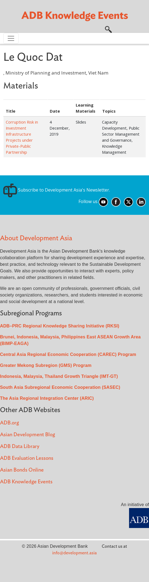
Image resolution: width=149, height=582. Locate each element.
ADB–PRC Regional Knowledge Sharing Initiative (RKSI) (59, 326)
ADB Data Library (19, 446)
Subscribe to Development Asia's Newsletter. (56, 190)
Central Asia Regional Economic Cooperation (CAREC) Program (68, 354)
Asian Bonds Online (22, 470)
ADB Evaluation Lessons (26, 458)
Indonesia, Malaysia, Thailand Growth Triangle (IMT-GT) (59, 376)
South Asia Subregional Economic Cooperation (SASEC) (60, 387)
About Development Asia (36, 238)
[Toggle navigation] (11, 38)
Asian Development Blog (27, 434)
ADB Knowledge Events (26, 481)
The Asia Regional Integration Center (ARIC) (47, 398)
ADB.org (9, 423)
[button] (108, 29)
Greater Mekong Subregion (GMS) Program (46, 365)
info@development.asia (74, 553)
